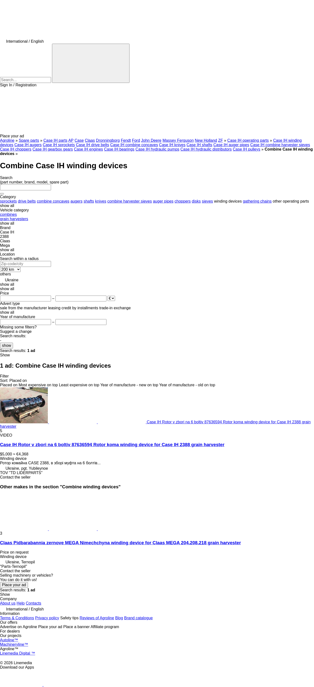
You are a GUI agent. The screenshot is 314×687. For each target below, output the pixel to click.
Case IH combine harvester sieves (280, 145)
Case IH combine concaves (134, 145)
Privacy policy (47, 618)
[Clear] (2, 193)
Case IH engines (88, 149)
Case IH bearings (119, 149)
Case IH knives (172, 145)
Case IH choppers (15, 149)
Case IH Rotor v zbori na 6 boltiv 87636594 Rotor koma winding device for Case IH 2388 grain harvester (112, 444)
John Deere (151, 140)
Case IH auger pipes (231, 145)
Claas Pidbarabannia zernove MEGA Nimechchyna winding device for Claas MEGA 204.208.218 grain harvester (120, 542)
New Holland (206, 140)
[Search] (91, 63)
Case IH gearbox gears (53, 149)
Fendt (126, 140)
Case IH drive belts (92, 145)
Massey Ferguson (178, 140)
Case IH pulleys (246, 149)
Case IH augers (28, 145)
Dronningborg (108, 140)
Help (21, 603)
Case (79, 140)
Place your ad (14, 585)
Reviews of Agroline (97, 618)
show (6, 345)
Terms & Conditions (17, 618)
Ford (136, 140)
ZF (220, 140)
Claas (90, 140)
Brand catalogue (138, 618)
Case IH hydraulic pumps (157, 149)
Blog (119, 618)
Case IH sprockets (59, 145)
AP (70, 140)
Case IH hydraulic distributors (206, 149)
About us (7, 603)
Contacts (33, 603)
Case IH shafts (199, 145)
